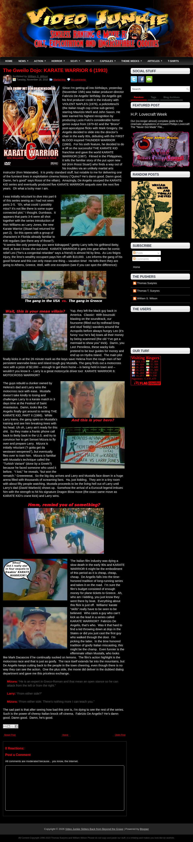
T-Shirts (173, 61)
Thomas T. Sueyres (148, 290)
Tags (153, 97)
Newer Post (10, 735)
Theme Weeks (132, 60)
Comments (141, 258)
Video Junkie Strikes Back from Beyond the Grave (94, 829)
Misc (91, 60)
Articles (156, 60)
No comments (78, 79)
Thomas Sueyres (147, 283)
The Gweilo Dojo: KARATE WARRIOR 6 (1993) (55, 70)
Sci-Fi (76, 60)
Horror (59, 60)
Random (139, 97)
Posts (138, 252)
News (24, 60)
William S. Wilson (38, 76)
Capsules (109, 60)
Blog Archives (171, 97)
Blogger (144, 829)
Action (41, 60)
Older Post (120, 735)
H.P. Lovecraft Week (149, 114)
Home (8, 61)
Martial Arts (59, 79)
